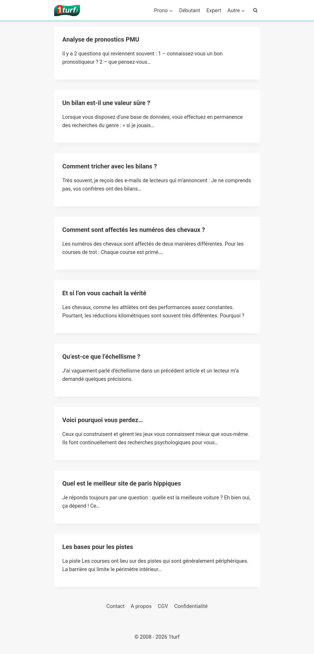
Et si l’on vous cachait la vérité (104, 293)
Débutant (189, 10)
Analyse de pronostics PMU (100, 39)
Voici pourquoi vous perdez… (102, 420)
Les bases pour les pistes (97, 547)
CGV (163, 606)
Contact (115, 606)
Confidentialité (191, 606)
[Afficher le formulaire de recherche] (255, 10)
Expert (213, 10)
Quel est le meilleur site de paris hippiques (121, 483)
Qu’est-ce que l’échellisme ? (101, 356)
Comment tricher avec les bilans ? (109, 166)
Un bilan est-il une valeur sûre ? (106, 103)
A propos (141, 606)
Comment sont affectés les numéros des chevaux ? (133, 229)
